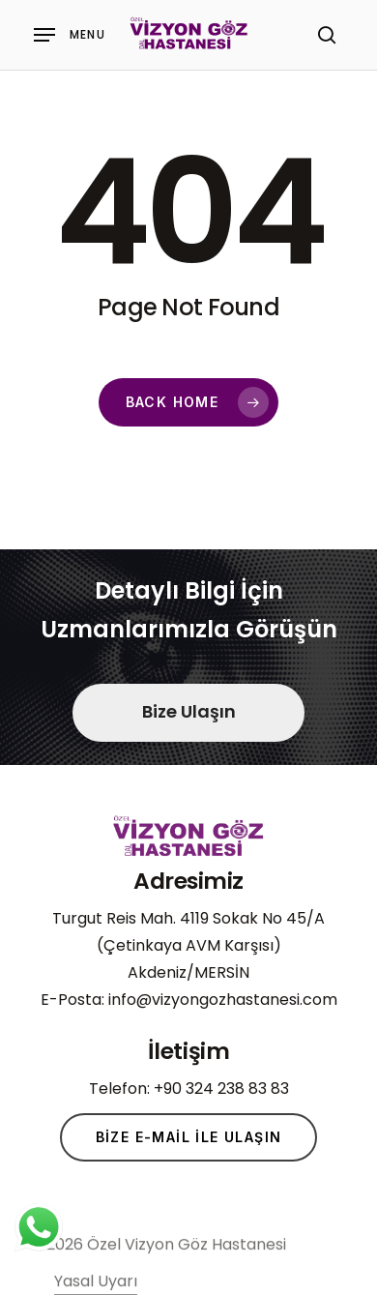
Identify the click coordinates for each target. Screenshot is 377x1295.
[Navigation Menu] (69, 34)
